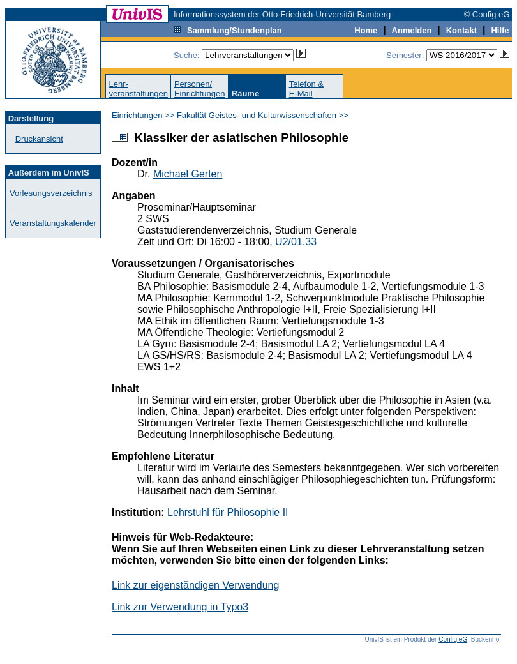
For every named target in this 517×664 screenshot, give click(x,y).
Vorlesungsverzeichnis (51, 193)
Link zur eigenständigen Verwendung (195, 585)
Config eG (452, 639)
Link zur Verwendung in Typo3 (180, 606)
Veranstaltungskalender (53, 223)
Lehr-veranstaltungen (138, 88)
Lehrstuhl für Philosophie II (227, 512)
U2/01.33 (296, 241)
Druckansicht (39, 139)
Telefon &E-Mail (306, 88)
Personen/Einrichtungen (199, 88)
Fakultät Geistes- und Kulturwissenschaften (256, 115)
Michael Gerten (188, 174)
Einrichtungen (137, 115)
